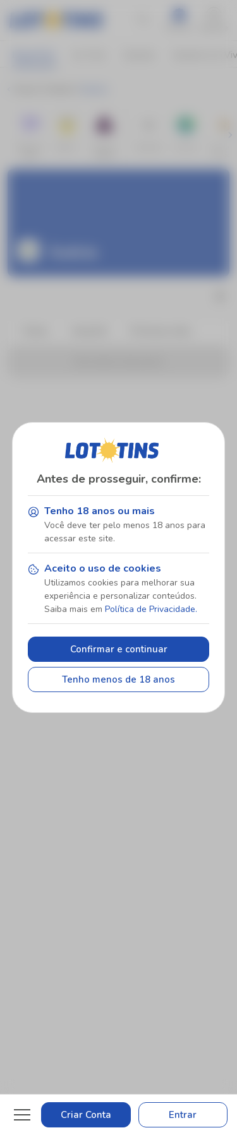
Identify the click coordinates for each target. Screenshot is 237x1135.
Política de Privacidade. (151, 609)
